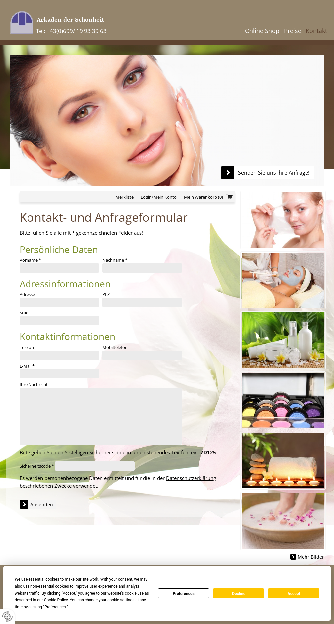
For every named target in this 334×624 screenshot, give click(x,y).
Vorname (30, 260)
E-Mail (27, 366)
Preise (292, 31)
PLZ (106, 294)
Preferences (184, 593)
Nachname (114, 260)
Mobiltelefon (115, 347)
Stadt (25, 312)
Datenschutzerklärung (191, 478)
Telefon (27, 347)
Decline (238, 593)
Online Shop (262, 31)
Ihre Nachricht (34, 384)
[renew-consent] (7, 616)
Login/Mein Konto (159, 197)
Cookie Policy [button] (56, 600)
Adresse (27, 294)
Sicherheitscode (37, 466)
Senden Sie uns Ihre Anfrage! (273, 172)
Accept (294, 593)
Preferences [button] (55, 607)
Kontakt (316, 31)
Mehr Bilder (311, 557)
